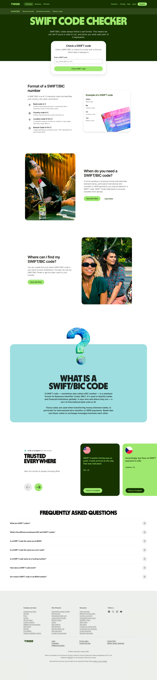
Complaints (55, 643)
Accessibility (27, 631)
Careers (25, 618)
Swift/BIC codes (85, 620)
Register (142, 4)
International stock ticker (88, 618)
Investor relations (29, 622)
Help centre (27, 626)
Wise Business (56, 626)
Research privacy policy (87, 613)
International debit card (59, 616)
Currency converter (86, 616)
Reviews (26, 629)
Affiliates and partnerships (31, 624)
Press (25, 616)
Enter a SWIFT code (60, 57)
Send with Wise (92, 199)
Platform (46, 4)
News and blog (85, 611)
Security (26, 613)
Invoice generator (85, 631)
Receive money (56, 620)
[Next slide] (38, 487)
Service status (28, 620)
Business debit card (58, 629)
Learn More (109, 199)
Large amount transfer (59, 618)
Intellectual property (58, 645)
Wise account (56, 613)
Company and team (29, 611)
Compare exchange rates (88, 626)
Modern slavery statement (115, 643)
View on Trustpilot (93, 490)
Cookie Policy (111, 641)
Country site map (85, 643)
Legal (53, 641)
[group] (100, 470)
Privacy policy (84, 641)
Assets (54, 622)
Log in (134, 4)
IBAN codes (83, 622)
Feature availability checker (32, 633)
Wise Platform (56, 624)
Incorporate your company (88, 629)
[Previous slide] (28, 487)
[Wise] (15, 4)
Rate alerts (83, 624)
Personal (29, 4)
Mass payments (57, 631)
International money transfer (61, 611)
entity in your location (100, 661)
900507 (70, 657)
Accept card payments (59, 633)
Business (38, 4)
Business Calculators (86, 633)
